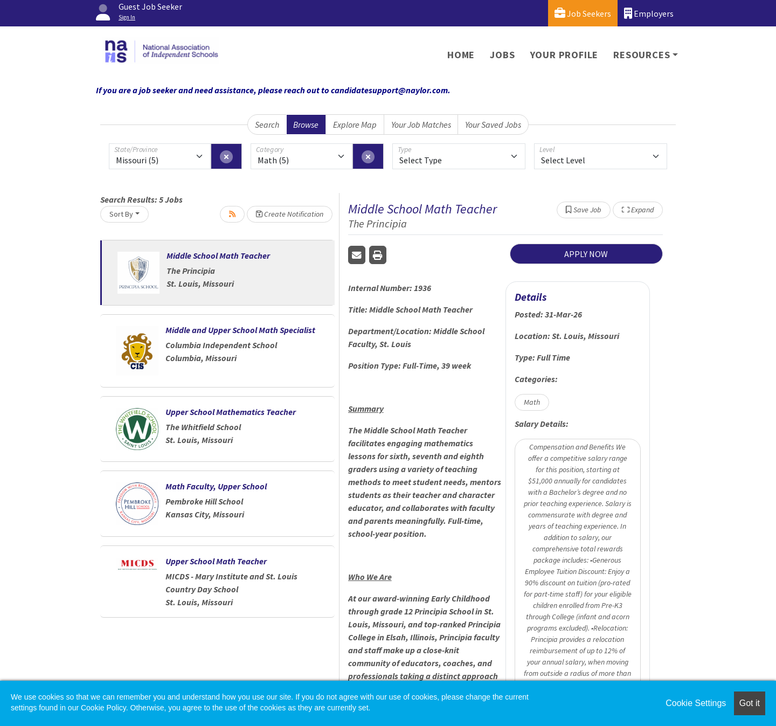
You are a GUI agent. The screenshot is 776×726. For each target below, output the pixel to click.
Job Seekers (583, 13)
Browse (305, 124)
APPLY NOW (586, 253)
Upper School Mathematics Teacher (230, 411)
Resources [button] (641, 55)
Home (461, 55)
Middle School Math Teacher (218, 255)
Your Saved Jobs (493, 124)
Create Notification (289, 214)
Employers (649, 13)
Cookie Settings (696, 703)
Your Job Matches (421, 124)
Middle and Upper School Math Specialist (240, 329)
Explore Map (355, 124)
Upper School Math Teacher (216, 561)
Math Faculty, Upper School (216, 486)
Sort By (121, 214)
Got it (749, 703)
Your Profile (564, 55)
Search (267, 124)
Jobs (502, 55)
